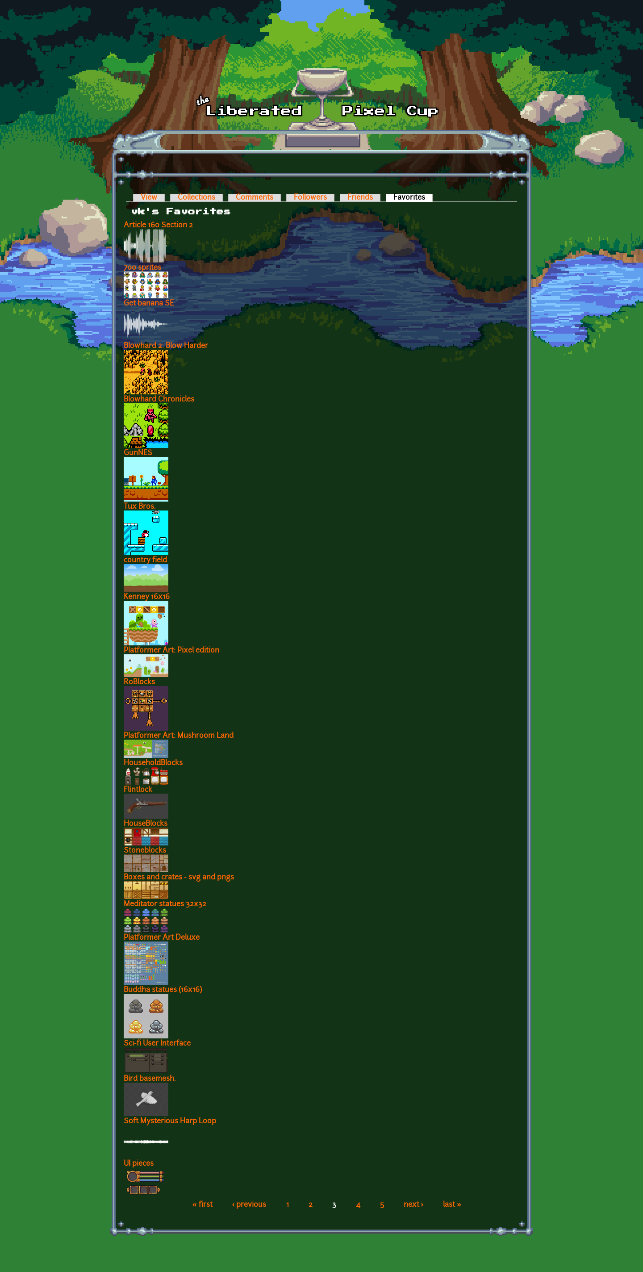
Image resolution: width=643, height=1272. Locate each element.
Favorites (413, 197)
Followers (310, 197)
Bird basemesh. (149, 1079)
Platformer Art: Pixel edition (171, 650)
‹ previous (249, 1205)
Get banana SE (149, 303)
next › (414, 1205)
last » (452, 1205)
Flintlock (138, 790)
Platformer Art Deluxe (162, 937)
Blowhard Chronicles (159, 399)
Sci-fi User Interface (157, 1043)
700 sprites (142, 268)
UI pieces (139, 1163)
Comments (254, 197)
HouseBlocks (145, 824)
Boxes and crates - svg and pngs (179, 877)
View (149, 197)
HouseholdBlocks (153, 763)
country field (145, 560)
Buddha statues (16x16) (163, 990)
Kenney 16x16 (147, 597)
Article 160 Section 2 (158, 225)
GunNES (138, 453)
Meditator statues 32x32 (165, 904)
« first (202, 1205)
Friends (360, 197)
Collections (196, 197)
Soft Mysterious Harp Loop (170, 1121)
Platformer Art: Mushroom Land (179, 736)
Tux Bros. (139, 506)
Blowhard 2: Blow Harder (166, 346)
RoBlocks (139, 682)
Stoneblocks (145, 850)
